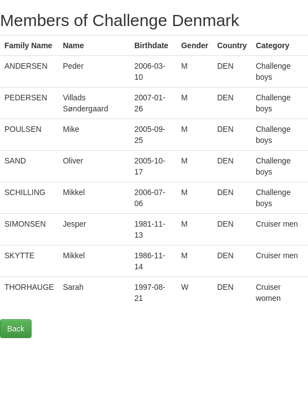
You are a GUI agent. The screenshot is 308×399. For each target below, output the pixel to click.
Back (15, 328)
